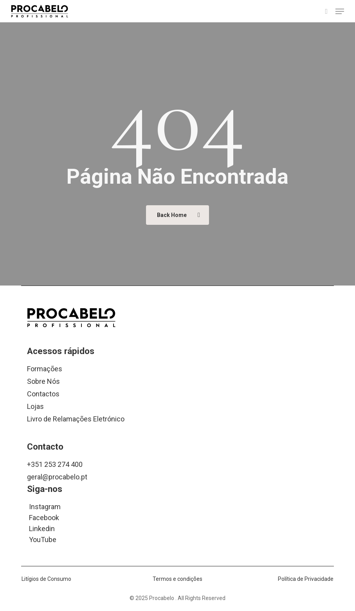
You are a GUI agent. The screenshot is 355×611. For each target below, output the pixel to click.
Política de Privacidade (305, 579)
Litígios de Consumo (46, 579)
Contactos (43, 394)
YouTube (42, 539)
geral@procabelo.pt (57, 477)
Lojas (35, 406)
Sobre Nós (43, 381)
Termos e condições (177, 579)
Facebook (44, 517)
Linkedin (42, 528)
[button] (339, 11)
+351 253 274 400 (55, 464)
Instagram (45, 506)
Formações (44, 369)
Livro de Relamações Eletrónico (75, 419)
